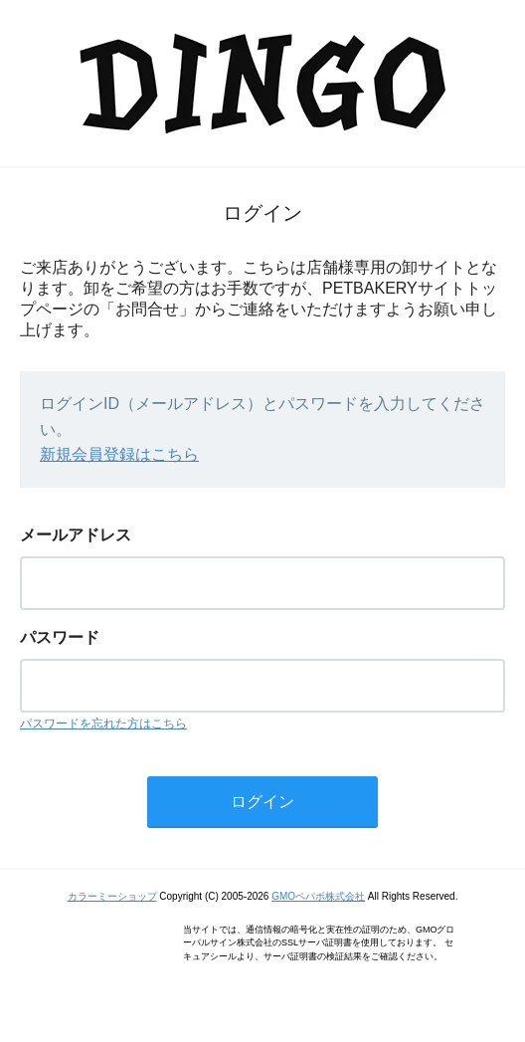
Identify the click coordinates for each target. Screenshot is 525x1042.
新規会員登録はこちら (119, 454)
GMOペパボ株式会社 (318, 896)
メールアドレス (75, 534)
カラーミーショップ (112, 896)
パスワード (59, 637)
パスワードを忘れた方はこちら (103, 723)
